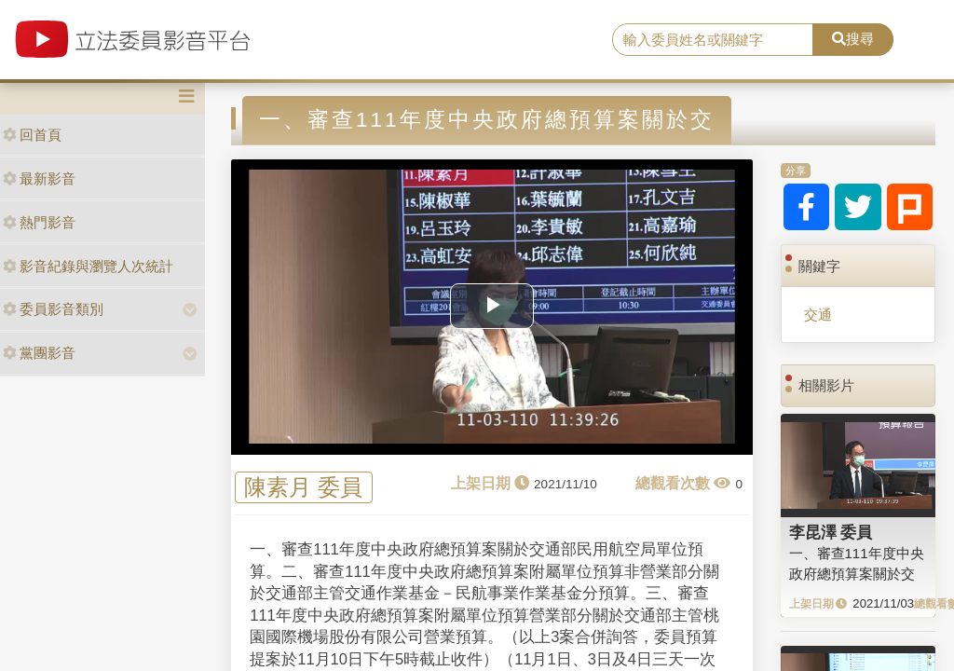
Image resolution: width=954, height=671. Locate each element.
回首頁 (32, 135)
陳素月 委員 (303, 487)
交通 (818, 314)
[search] (712, 40)
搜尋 (853, 39)
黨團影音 (39, 353)
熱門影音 (39, 222)
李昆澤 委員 (831, 532)
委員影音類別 (53, 309)
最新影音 (39, 178)
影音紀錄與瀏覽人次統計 (88, 266)
